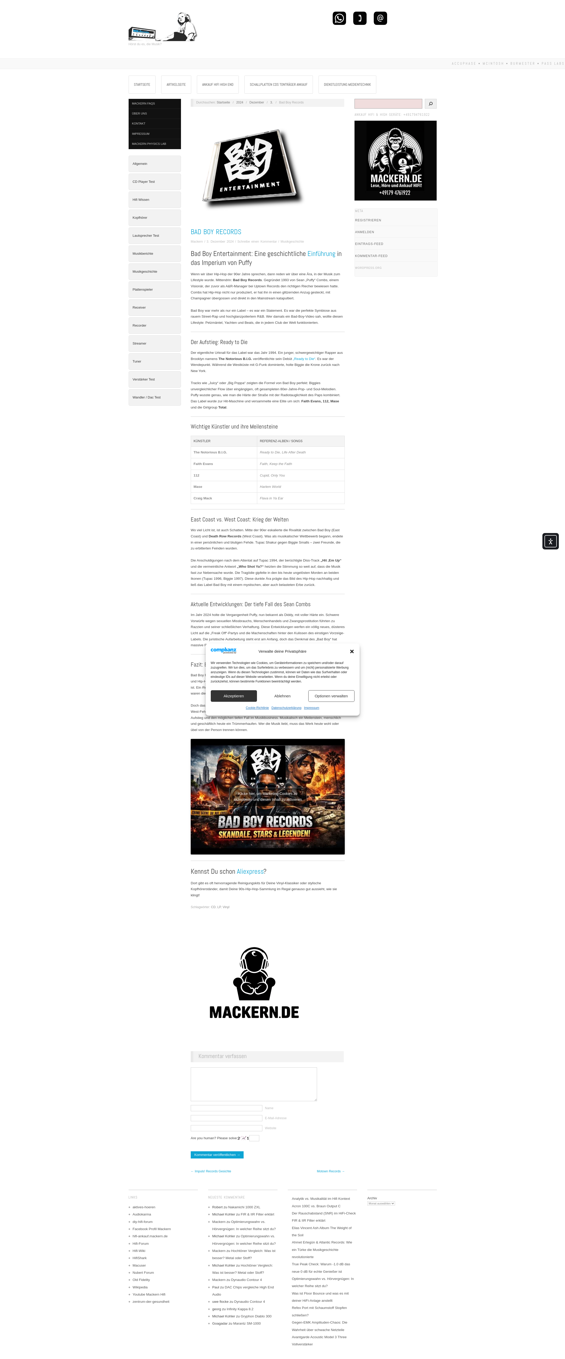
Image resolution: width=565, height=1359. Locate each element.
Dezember (257, 102)
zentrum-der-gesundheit (151, 1309)
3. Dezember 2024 (220, 241)
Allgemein (140, 164)
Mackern (197, 241)
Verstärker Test (144, 379)
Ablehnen (282, 696)
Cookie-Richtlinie (257, 708)
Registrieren (368, 220)
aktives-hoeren (144, 1215)
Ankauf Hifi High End (218, 84)
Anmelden (364, 232)
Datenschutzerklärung (286, 708)
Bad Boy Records (216, 231)
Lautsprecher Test (146, 235)
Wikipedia (140, 1295)
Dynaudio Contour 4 (246, 1287)
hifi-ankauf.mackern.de (150, 1244)
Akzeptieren (234, 696)
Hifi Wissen (141, 200)
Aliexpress (250, 871)
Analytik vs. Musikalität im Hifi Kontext (321, 1206)
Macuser (139, 1273)
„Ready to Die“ (304, 359)
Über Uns (139, 113)
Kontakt (138, 123)
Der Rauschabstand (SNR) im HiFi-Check (324, 1221)
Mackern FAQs (143, 103)
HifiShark (140, 1266)
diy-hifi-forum (143, 1229)
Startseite (142, 84)
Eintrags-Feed (369, 244)
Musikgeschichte (145, 271)
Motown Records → (331, 1179)
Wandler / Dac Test (147, 397)
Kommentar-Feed (371, 256)
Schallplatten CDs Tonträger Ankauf (279, 84)
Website (270, 1136)
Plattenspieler (143, 289)
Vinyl (226, 907)
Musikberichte (143, 253)
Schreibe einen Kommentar (257, 241)
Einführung (322, 253)
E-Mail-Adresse (275, 1126)
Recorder (139, 325)
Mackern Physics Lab (149, 143)
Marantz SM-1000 (247, 1331)
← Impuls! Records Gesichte (211, 1179)
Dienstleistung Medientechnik (347, 84)
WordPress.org (368, 268)
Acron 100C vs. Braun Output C (316, 1214)
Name (269, 1116)
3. (271, 102)
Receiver (139, 307)
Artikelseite (176, 84)
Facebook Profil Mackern (152, 1237)
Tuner (137, 361)
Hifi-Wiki (139, 1258)
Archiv (372, 1206)
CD (213, 907)
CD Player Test (144, 182)
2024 (239, 102)
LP (219, 907)
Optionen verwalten (331, 696)
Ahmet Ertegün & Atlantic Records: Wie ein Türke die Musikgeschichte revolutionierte (322, 1257)
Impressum (311, 708)
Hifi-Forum (141, 1251)
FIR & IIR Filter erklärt (257, 1222)
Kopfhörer (140, 218)
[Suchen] (431, 104)
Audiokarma (142, 1222)
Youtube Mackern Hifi (149, 1302)
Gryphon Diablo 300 (256, 1324)
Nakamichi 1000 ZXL (244, 1215)
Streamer (139, 343)
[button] (352, 651)
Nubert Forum (143, 1280)
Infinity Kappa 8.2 (240, 1317)
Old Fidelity (141, 1287)
